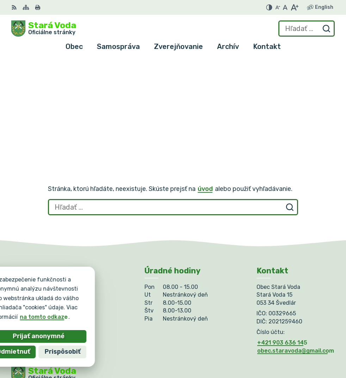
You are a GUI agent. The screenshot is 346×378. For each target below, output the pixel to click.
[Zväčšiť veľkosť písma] (294, 7)
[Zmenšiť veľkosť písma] (278, 7)
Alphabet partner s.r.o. (115, 300)
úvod (205, 98)
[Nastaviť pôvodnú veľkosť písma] (285, 7)
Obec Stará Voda (80, 307)
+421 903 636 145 (282, 252)
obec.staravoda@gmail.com (295, 259)
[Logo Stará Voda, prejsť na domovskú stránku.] (43, 28)
